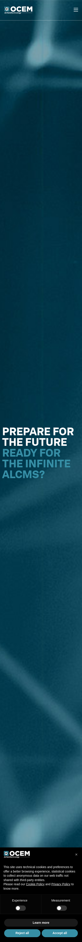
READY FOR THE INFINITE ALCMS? (36, 463)
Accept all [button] (59, 933)
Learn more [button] (41, 922)
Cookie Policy (35, 884)
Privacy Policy (60, 884)
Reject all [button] (22, 933)
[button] (76, 854)
